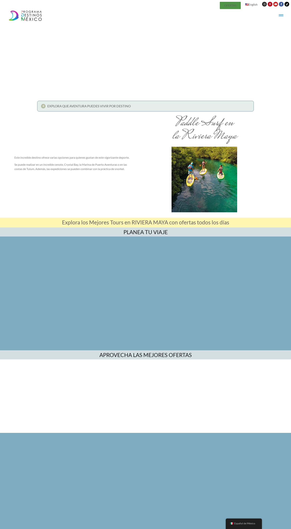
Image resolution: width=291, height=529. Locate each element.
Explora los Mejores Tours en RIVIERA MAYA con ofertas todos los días (145, 222)
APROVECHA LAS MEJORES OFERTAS (145, 355)
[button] (145, 107)
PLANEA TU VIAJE (145, 232)
